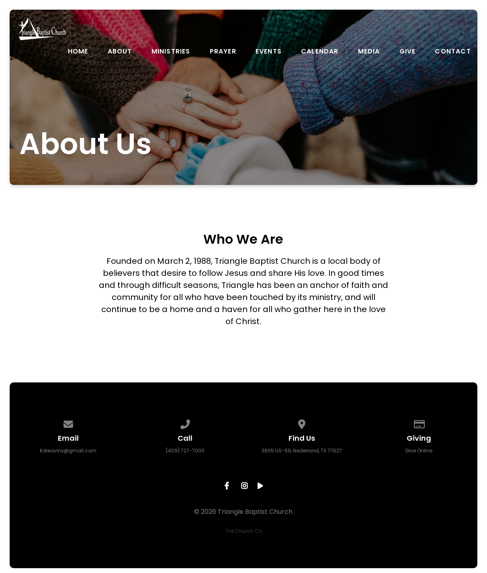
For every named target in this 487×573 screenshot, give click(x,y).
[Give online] (419, 422)
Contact (453, 51)
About (120, 51)
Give (407, 51)
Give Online (418, 450)
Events (269, 51)
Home (78, 51)
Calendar (320, 51)
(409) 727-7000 (185, 450)
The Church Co (243, 531)
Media (369, 51)
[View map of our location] (302, 422)
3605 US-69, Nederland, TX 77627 (302, 450)
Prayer (223, 51)
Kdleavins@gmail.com (68, 450)
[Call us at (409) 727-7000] (185, 422)
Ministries (170, 51)
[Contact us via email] (68, 422)
